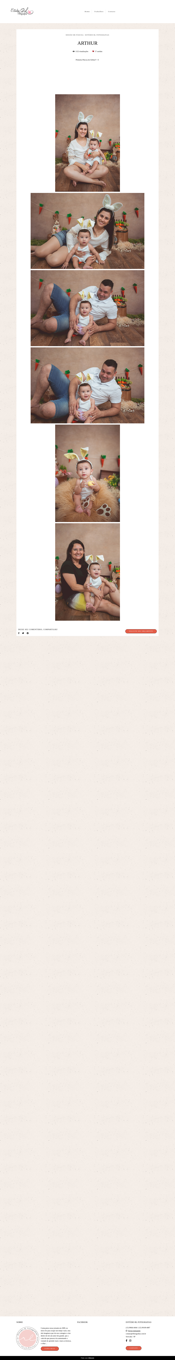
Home (87, 11)
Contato (111, 11)
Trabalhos (99, 11)
